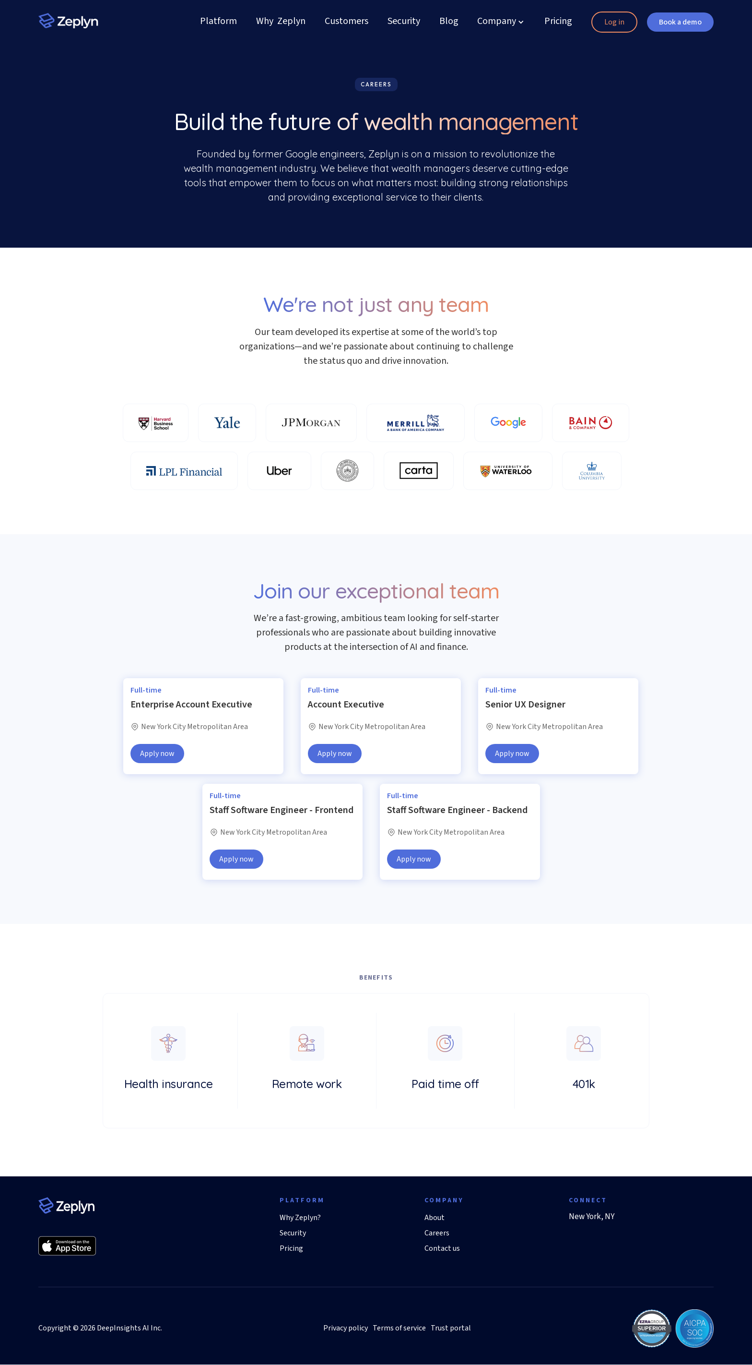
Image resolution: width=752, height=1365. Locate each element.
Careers (436, 1233)
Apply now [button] (157, 753)
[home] (68, 20)
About (434, 1217)
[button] (497, 22)
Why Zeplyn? (300, 1217)
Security (404, 22)
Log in (614, 22)
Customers (346, 22)
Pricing (558, 22)
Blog (448, 22)
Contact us (442, 1248)
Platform (218, 22)
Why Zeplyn (281, 22)
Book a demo (680, 22)
